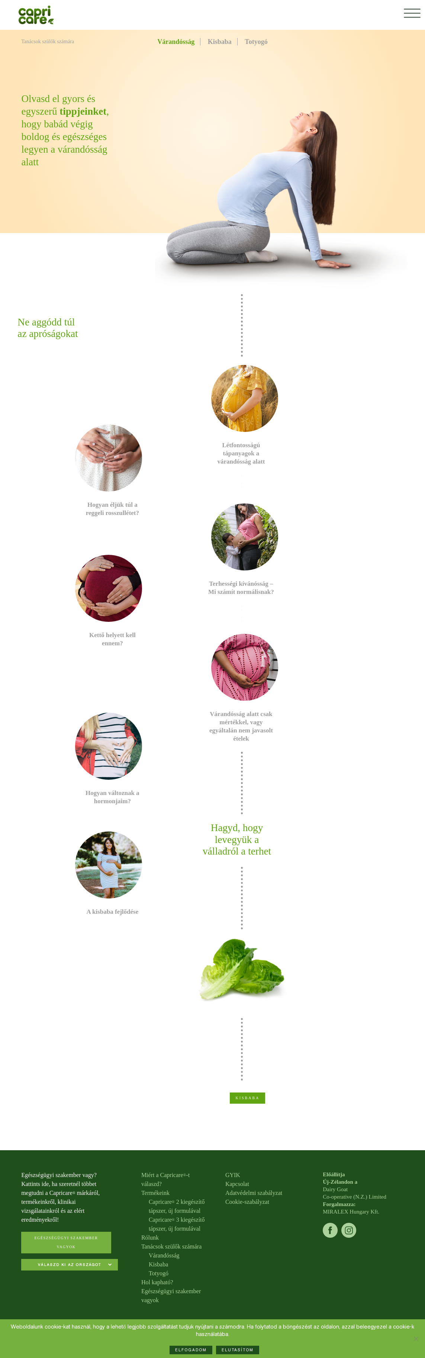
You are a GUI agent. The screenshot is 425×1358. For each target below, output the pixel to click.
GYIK (232, 1175)
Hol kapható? (157, 1282)
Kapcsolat (237, 1184)
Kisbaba (220, 41)
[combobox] (69, 1265)
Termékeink (155, 1193)
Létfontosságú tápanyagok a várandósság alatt (241, 453)
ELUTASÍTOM (238, 1350)
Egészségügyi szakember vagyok (66, 1242)
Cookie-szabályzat (247, 1202)
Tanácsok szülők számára (171, 1246)
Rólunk (150, 1237)
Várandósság (175, 41)
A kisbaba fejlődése (112, 911)
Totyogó (256, 41)
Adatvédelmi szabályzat (253, 1193)
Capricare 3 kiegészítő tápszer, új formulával (177, 1224)
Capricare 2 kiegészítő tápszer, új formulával (177, 1206)
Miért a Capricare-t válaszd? (165, 1179)
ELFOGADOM (191, 1350)
